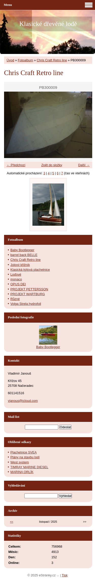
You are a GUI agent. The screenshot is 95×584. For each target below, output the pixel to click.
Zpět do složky (51, 165)
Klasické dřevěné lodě (48, 23)
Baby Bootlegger (22, 250)
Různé (15, 299)
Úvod (10, 60)
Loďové (15, 274)
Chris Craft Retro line (52, 60)
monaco (16, 279)
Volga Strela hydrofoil (25, 304)
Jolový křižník (20, 265)
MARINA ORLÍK (21, 472)
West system (19, 462)
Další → (84, 165)
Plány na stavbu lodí (25, 457)
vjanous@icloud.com (23, 401)
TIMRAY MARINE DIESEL (29, 467)
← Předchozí (16, 165)
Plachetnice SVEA (23, 452)
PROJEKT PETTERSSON (29, 289)
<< (11, 521)
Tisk (65, 575)
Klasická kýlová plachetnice (30, 270)
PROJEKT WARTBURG (27, 294)
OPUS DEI (18, 284)
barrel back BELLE (23, 255)
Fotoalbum (25, 60)
